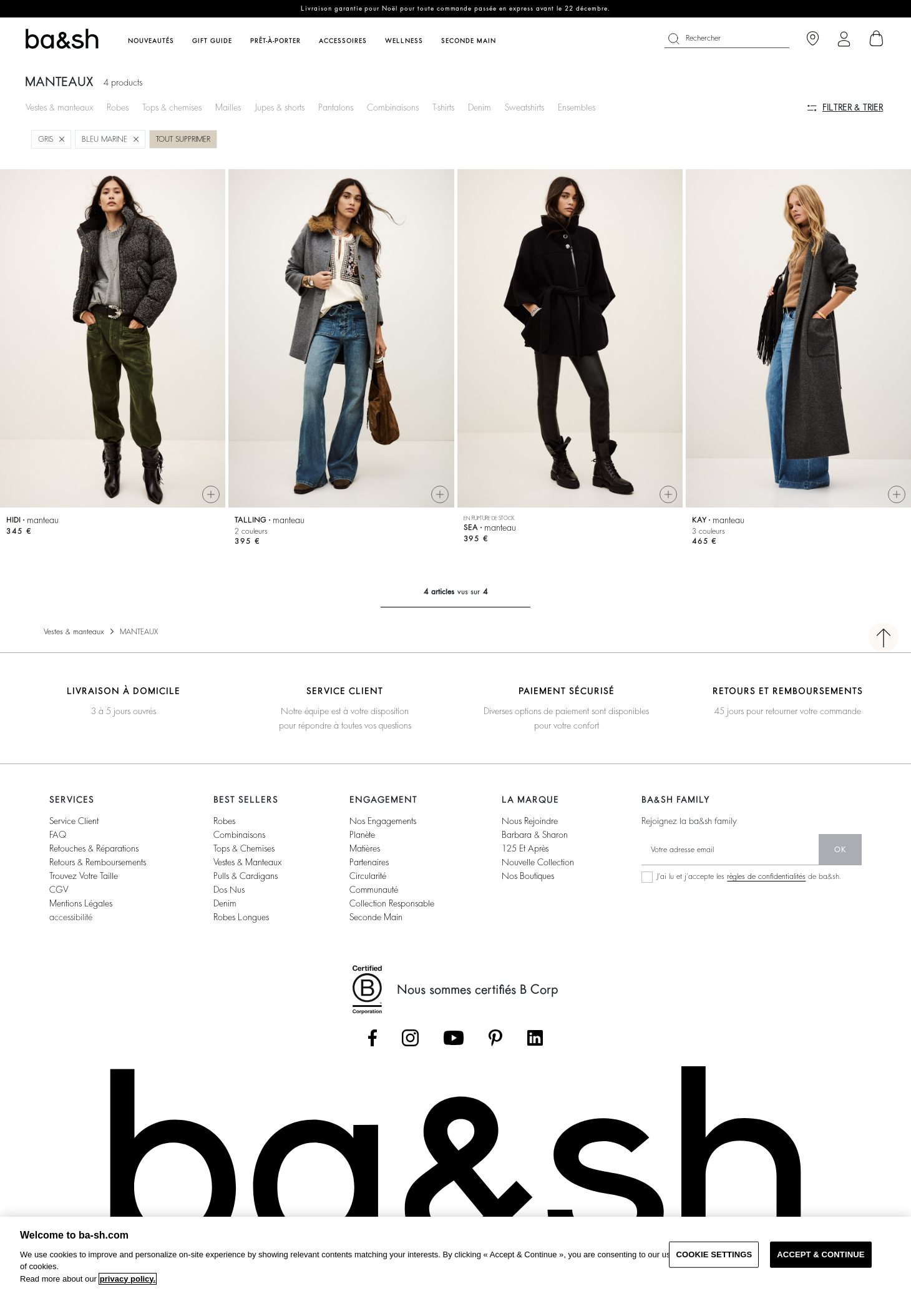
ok (840, 849)
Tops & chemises (172, 107)
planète (362, 834)
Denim (479, 107)
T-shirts (443, 107)
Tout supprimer (183, 139)
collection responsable (391, 903)
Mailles (228, 107)
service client (74, 821)
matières (364, 848)
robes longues (241, 917)
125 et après (525, 848)
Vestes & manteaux (59, 107)
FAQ (57, 834)
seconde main (375, 917)
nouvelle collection (538, 862)
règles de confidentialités (766, 876)
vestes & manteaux (247, 862)
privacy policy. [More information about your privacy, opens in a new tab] (127, 1279)
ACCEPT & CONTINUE (820, 1254)
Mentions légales (80, 903)
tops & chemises (244, 848)
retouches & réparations (94, 848)
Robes (118, 107)
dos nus (229, 889)
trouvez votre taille (83, 875)
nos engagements (382, 821)
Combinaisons (393, 107)
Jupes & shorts (279, 107)
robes (224, 821)
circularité (367, 875)
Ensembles (576, 107)
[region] (455, 1254)
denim (224, 903)
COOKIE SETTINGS (714, 1254)
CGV (58, 889)
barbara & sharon (535, 834)
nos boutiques (528, 875)
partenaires (369, 862)
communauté (373, 889)
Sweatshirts (524, 107)
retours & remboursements (97, 862)
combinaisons (239, 834)
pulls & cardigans (245, 875)
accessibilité (70, 917)
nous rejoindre (530, 821)
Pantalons (335, 107)
